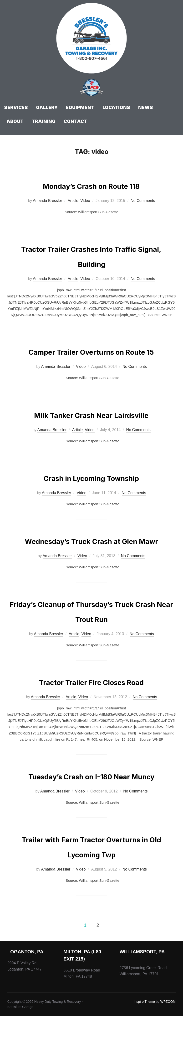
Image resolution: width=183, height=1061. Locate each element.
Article (73, 201)
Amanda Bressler (47, 201)
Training (44, 121)
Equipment (80, 107)
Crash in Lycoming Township (91, 492)
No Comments (143, 201)
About (15, 121)
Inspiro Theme (144, 1047)
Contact (75, 121)
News (145, 107)
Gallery (47, 107)
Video (85, 201)
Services (16, 107)
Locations (116, 107)
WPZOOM (168, 1047)
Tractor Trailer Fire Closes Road (91, 711)
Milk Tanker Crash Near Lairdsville (91, 429)
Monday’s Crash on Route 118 (91, 185)
